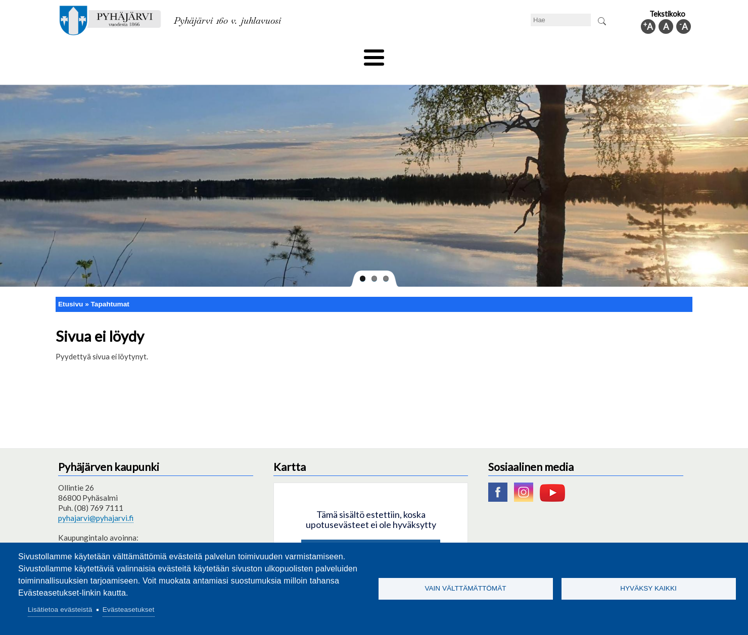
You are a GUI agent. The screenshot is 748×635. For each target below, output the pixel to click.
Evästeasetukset (129, 609)
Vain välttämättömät (465, 588)
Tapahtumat (110, 287)
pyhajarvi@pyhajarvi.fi (95, 501)
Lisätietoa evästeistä (60, 609)
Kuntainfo (596, 54)
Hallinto (546, 54)
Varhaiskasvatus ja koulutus (232, 54)
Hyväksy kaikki (648, 588)
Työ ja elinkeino (488, 54)
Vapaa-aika (317, 54)
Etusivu (70, 287)
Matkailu (428, 54)
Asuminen (151, 54)
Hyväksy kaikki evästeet (370, 535)
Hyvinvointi (375, 54)
